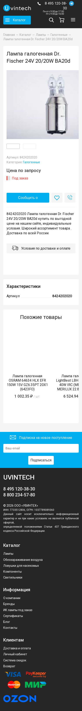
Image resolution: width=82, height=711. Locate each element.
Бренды (9, 604)
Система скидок (14, 660)
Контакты (10, 627)
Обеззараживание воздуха (23, 559)
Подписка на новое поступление (41, 438)
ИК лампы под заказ (17, 610)
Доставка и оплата (17, 648)
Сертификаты (13, 616)
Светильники (12, 577)
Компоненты (12, 571)
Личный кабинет (15, 654)
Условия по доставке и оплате (41, 248)
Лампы (8, 553)
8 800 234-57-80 (19, 494)
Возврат (9, 666)
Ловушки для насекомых (21, 565)
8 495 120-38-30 (56, 5)
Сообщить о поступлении (27, 199)
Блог (6, 622)
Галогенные (31, 162)
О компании (11, 598)
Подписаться (41, 460)
